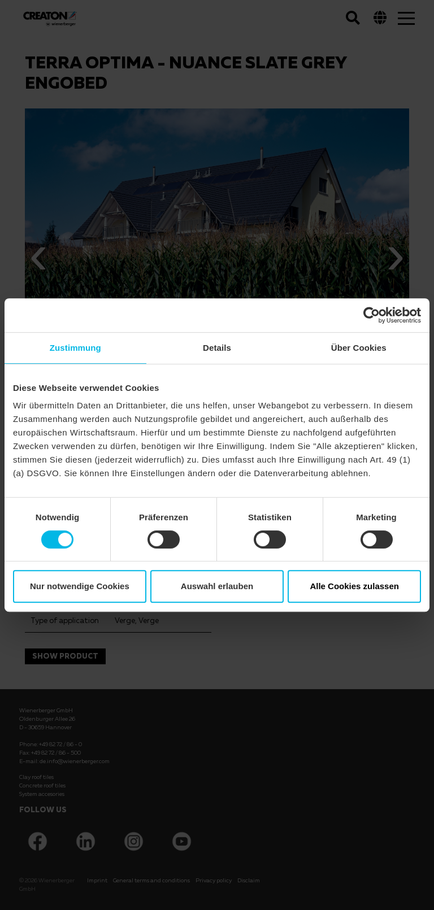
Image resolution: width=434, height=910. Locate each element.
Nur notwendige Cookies (79, 586)
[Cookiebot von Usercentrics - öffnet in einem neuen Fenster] (371, 315)
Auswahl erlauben (217, 586)
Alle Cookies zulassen (354, 586)
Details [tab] (217, 347)
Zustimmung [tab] (75, 347)
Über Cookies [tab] (359, 347)
